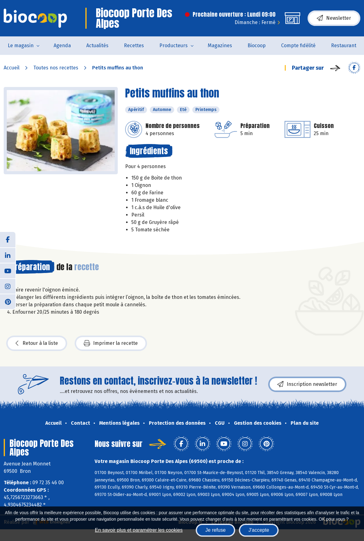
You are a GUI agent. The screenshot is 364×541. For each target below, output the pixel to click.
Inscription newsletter (307, 384)
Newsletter (334, 18)
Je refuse (215, 530)
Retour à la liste (36, 343)
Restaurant (343, 45)
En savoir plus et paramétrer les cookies (139, 530)
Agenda (62, 45)
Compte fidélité (298, 45)
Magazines (220, 45)
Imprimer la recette (111, 343)
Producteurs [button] (173, 45)
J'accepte (258, 530)
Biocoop (256, 45)
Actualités (97, 45)
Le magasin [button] (21, 45)
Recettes (134, 45)
